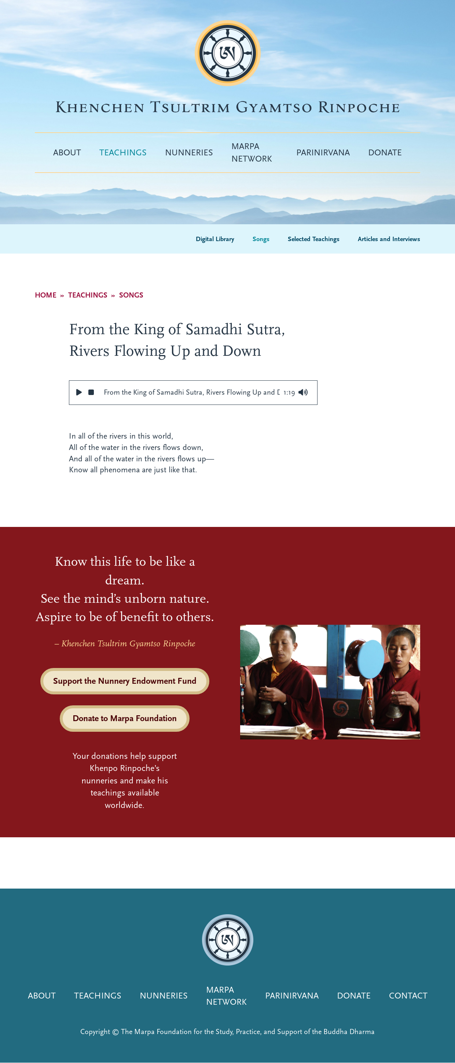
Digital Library (215, 239)
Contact (408, 995)
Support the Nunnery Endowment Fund (125, 681)
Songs (261, 239)
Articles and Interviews (389, 239)
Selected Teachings (314, 239)
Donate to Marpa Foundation (125, 718)
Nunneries (189, 152)
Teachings (123, 152)
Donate (385, 152)
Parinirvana (323, 152)
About (67, 152)
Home (45, 295)
